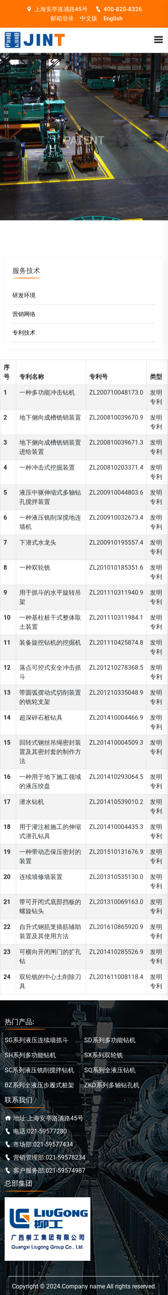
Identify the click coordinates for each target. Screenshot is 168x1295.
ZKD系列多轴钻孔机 (111, 1085)
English (113, 18)
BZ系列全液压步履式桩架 (39, 1085)
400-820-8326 (118, 9)
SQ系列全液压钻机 (110, 1070)
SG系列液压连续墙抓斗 (36, 1040)
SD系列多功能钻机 (110, 1040)
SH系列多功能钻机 (30, 1055)
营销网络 (24, 316)
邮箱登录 (62, 18)
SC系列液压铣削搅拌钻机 (39, 1070)
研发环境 (24, 297)
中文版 (88, 18)
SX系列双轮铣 (103, 1055)
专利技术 (24, 335)
